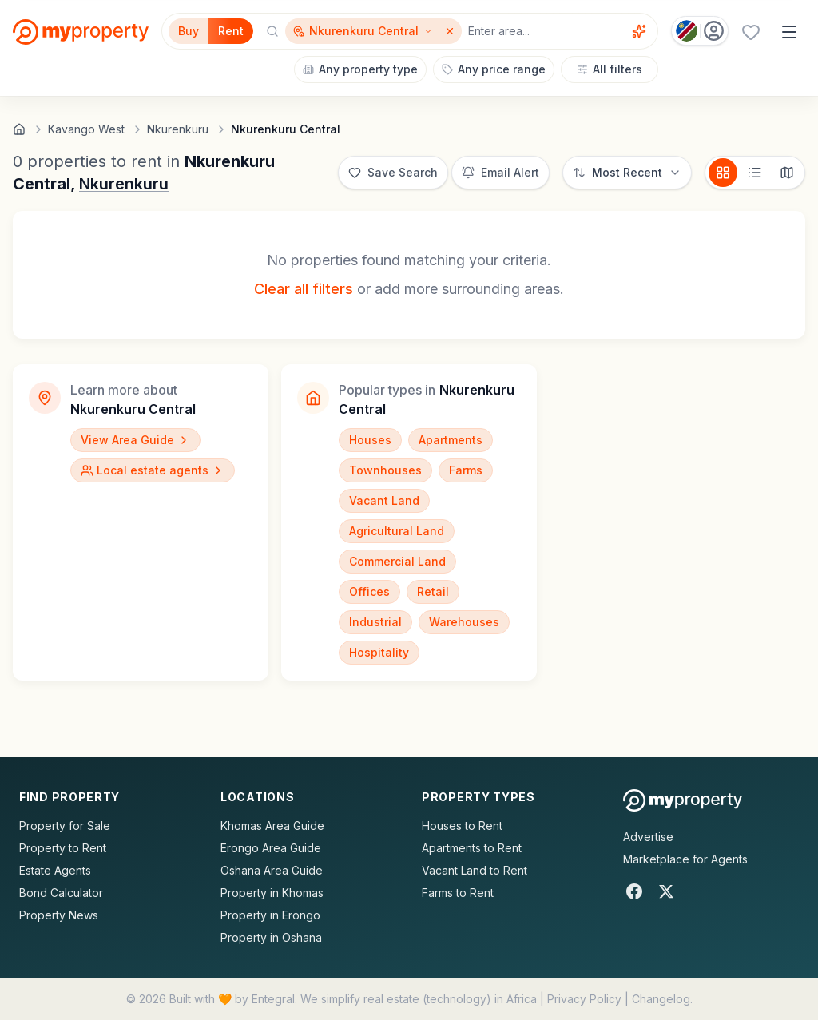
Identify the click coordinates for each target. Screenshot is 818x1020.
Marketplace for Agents (685, 859)
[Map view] (786, 172)
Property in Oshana (271, 937)
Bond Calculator (61, 892)
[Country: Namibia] (700, 31)
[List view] (755, 172)
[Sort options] (627, 172)
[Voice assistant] (639, 31)
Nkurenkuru (124, 183)
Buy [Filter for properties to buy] (188, 31)
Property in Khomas (272, 892)
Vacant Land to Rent (474, 870)
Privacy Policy (584, 999)
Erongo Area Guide (270, 848)
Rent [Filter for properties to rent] (231, 31)
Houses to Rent (462, 825)
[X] (666, 891)
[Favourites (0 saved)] (751, 32)
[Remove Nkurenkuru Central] (451, 31)
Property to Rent (62, 848)
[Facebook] (634, 891)
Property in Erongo (270, 915)
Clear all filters (303, 288)
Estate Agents (55, 870)
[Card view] (723, 172)
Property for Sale (64, 825)
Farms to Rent (458, 892)
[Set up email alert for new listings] (500, 172)
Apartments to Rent (472, 848)
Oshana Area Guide (271, 870)
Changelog (661, 999)
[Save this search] (393, 172)
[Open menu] (789, 32)
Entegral (273, 999)
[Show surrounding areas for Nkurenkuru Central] (363, 31)
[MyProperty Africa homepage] (682, 800)
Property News (58, 915)
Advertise (648, 836)
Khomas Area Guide (272, 825)
